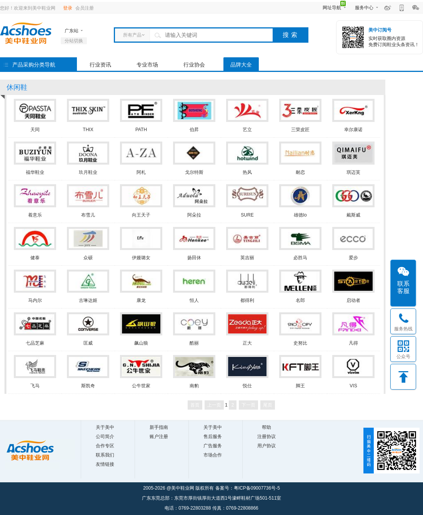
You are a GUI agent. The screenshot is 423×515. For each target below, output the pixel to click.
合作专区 (105, 445)
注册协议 (266, 436)
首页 (195, 405)
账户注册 (159, 436)
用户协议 (266, 445)
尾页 (267, 405)
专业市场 (147, 65)
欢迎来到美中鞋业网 (34, 8)
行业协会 (194, 65)
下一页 (248, 405)
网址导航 (332, 7)
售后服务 (212, 436)
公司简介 (105, 436)
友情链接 (105, 464)
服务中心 (364, 7)
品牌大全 (241, 65)
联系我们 (105, 455)
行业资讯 (100, 65)
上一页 (214, 405)
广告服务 (212, 445)
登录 (67, 8)
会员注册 (84, 8)
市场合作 (212, 455)
